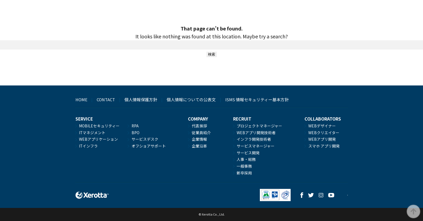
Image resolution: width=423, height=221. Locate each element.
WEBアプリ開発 (322, 139)
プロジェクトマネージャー (259, 125)
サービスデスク (145, 139)
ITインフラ (88, 146)
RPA (135, 125)
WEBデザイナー (322, 125)
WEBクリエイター (323, 132)
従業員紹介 (201, 132)
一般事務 (244, 166)
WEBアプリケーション (98, 139)
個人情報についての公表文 (191, 99)
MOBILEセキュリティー (99, 125)
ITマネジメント (92, 132)
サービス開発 (248, 152)
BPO (135, 132)
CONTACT (106, 99)
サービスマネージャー (256, 146)
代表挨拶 (199, 125)
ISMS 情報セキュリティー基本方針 (257, 99)
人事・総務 (246, 159)
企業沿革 (199, 146)
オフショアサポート (149, 146)
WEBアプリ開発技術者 (256, 132)
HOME (81, 99)
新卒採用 (244, 173)
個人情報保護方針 (140, 99)
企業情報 (199, 139)
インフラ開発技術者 (254, 139)
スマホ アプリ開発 (324, 146)
